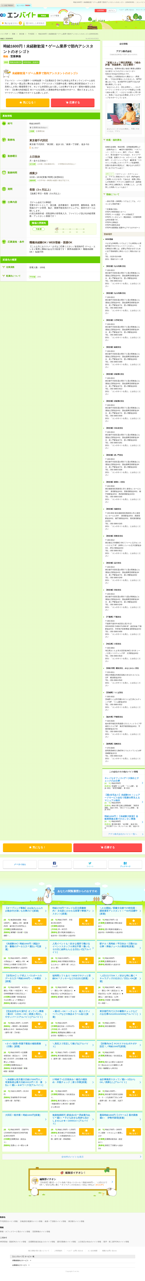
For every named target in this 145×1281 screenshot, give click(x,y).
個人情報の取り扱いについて (38, 1251)
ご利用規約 (58, 1251)
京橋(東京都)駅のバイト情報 (31, 1221)
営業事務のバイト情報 (41, 1232)
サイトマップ (140, 10)
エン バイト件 (24, 5)
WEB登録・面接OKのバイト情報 (13, 1242)
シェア (55, 866)
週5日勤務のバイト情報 (66, 1242)
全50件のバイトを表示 (72, 1157)
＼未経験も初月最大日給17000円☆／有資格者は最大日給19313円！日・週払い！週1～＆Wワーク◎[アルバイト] (24, 1082)
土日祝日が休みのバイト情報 (89, 1242)
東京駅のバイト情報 (76, 1221)
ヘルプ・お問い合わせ (126, 10)
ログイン (111, 10)
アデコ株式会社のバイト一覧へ (122, 834)
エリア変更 (54, 16)
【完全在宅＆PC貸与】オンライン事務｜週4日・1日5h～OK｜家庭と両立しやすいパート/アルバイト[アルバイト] (24, 1014)
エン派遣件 (7, 5)
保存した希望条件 (36, 23)
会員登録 (100, 10)
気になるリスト (13, 23)
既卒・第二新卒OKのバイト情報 (116, 1242)
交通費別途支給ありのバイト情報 (41, 1242)
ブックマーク (125, 866)
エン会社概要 (92, 1251)
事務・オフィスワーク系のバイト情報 (15, 1232)
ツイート (90, 866)
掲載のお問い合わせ (109, 1251)
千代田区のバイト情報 (9, 1221)
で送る (20, 864)
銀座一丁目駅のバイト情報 (55, 1221)
